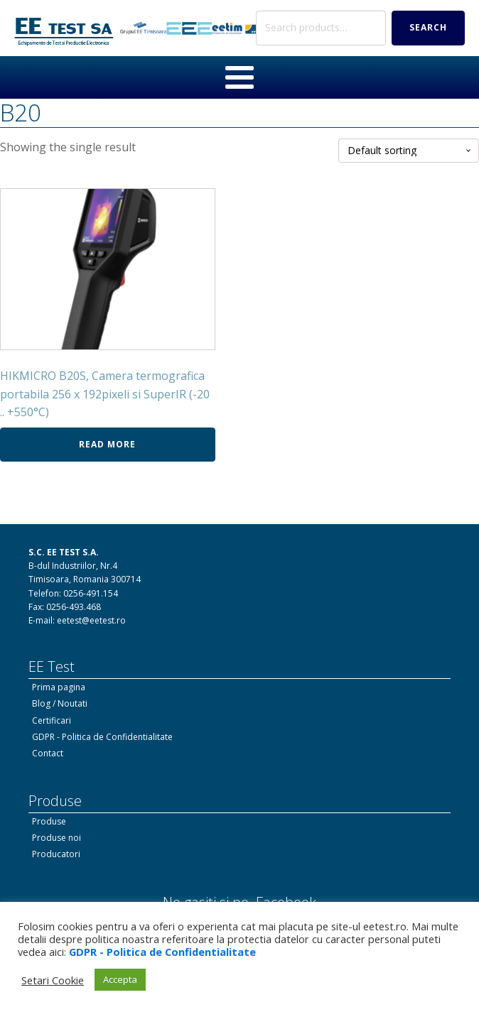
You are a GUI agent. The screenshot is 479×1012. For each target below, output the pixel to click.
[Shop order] (408, 150)
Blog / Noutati (59, 703)
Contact (47, 753)
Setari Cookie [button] (52, 980)
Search (428, 27)
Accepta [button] (120, 979)
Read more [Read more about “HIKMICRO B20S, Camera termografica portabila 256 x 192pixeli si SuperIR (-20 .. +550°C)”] (107, 444)
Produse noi (56, 838)
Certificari (51, 720)
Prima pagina (58, 687)
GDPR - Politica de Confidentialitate (102, 737)
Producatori (56, 854)
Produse (49, 821)
